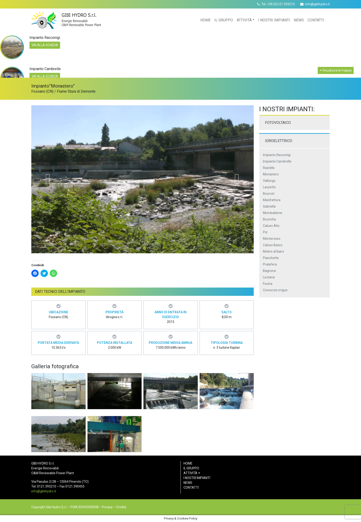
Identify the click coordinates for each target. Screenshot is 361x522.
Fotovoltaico (278, 122)
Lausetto (269, 187)
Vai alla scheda (45, 45)
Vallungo (269, 181)
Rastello (269, 168)
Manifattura (271, 200)
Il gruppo (223, 20)
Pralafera (270, 264)
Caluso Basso (272, 245)
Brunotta (269, 219)
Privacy (107, 507)
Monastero (271, 174)
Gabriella (269, 206)
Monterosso (271, 238)
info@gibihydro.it (317, 4)
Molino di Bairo (273, 251)
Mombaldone (272, 213)
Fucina (267, 283)
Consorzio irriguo (275, 290)
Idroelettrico (278, 141)
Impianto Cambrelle (277, 161)
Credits (121, 507)
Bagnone (269, 271)
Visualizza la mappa (336, 70)
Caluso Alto (271, 226)
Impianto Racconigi (277, 155)
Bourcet (268, 193)
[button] (48, 179)
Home (205, 20)
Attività (244, 20)
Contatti (316, 20)
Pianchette (271, 258)
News (299, 20)
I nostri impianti (274, 20)
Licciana (269, 277)
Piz (265, 232)
